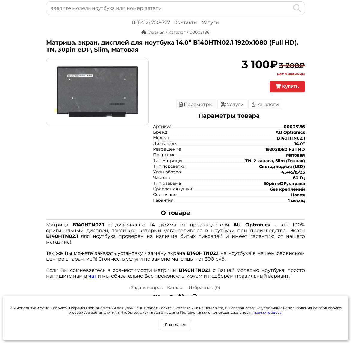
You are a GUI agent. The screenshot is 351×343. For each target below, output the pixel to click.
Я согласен (175, 324)
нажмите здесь (268, 312)
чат (92, 276)
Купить (287, 86)
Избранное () (204, 287)
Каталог (175, 287)
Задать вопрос (147, 287)
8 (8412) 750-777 (151, 22)
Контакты (186, 22)
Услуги (210, 22)
